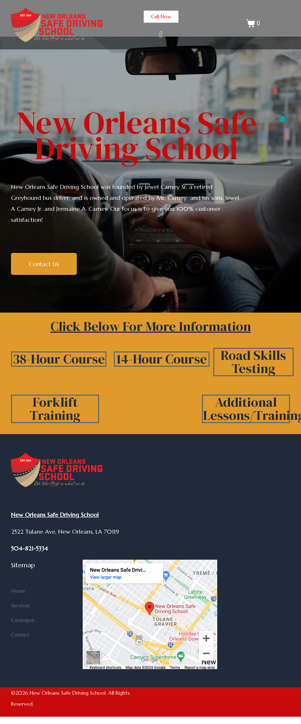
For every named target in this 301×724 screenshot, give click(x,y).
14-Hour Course (161, 359)
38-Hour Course (59, 359)
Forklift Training (55, 408)
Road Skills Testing (253, 361)
